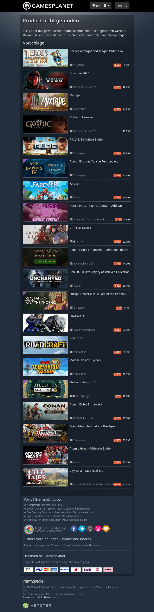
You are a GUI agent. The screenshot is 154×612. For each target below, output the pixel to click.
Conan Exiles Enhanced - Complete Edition (99, 250)
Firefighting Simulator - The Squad (93, 426)
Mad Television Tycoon (85, 360)
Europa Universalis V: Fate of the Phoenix (98, 294)
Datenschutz (50, 597)
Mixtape (75, 95)
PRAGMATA (77, 316)
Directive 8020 (79, 73)
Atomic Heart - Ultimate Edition (91, 448)
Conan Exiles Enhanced (86, 404)
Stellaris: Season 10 (83, 382)
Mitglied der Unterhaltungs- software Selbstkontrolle (51, 529)
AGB (39, 597)
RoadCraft (76, 338)
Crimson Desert (80, 228)
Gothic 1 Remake (81, 117)
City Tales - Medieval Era (86, 471)
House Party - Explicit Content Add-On (96, 206)
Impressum (29, 597)
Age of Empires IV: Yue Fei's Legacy (94, 161)
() (96, 5)
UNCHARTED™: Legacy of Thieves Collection (100, 272)
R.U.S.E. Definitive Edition (87, 139)
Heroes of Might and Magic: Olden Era (96, 51)
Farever (75, 183)
